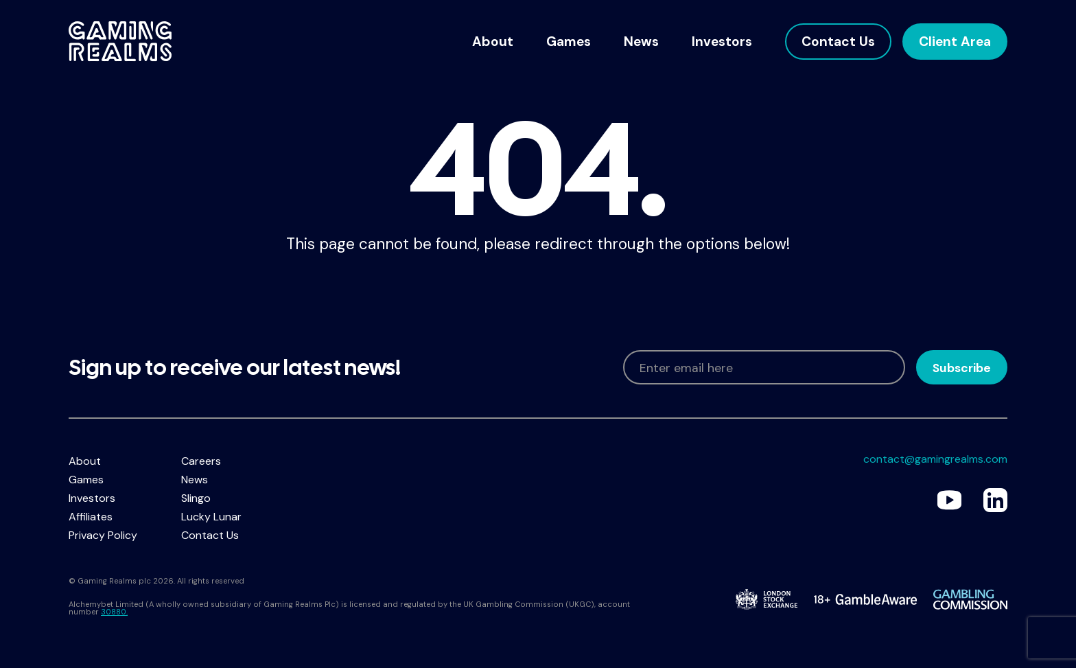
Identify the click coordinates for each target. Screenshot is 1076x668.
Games (568, 41)
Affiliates (91, 516)
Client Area (955, 41)
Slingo (196, 498)
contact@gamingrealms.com (935, 459)
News (641, 41)
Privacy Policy (103, 535)
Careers (201, 461)
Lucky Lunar (211, 516)
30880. (114, 612)
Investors (722, 41)
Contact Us (838, 41)
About (492, 41)
